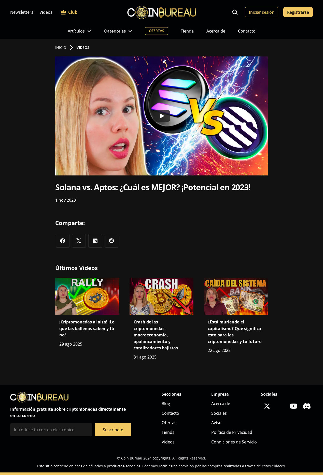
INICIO (60, 47)
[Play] (161, 116)
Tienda (187, 31)
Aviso (216, 422)
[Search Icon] (235, 12)
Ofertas (169, 422)
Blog (166, 403)
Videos (45, 12)
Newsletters (21, 12)
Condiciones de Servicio (234, 442)
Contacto (247, 31)
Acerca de (215, 31)
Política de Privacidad (231, 432)
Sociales (219, 413)
